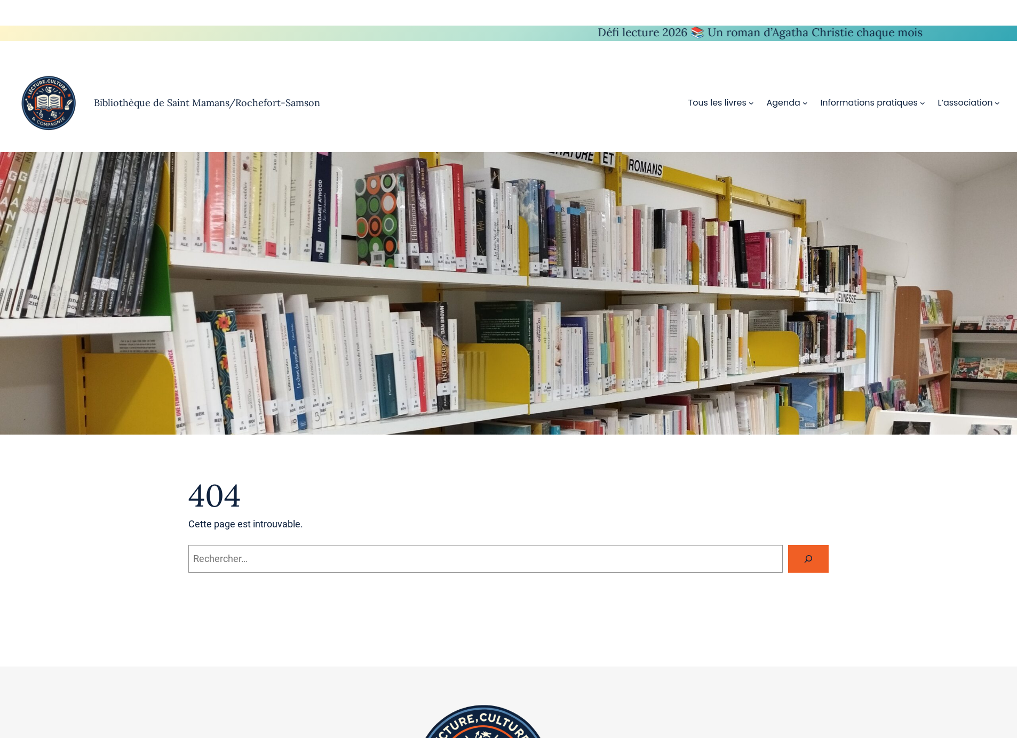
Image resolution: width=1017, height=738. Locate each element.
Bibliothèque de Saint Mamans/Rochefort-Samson (207, 103)
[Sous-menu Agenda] (805, 103)
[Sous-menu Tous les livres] (751, 103)
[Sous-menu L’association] (997, 103)
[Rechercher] (808, 559)
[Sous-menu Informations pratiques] (922, 103)
